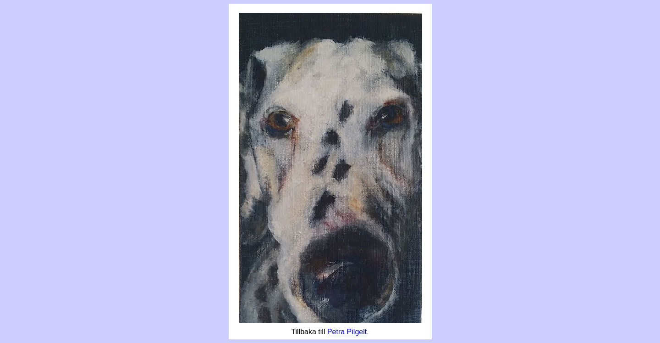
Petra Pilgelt (347, 332)
